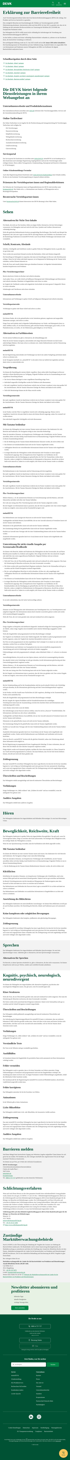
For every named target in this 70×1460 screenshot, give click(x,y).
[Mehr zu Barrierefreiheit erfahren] (13, 63)
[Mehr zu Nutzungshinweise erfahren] (56, 1428)
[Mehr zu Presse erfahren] (38, 1379)
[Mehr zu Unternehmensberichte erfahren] (42, 1390)
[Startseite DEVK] (7, 4)
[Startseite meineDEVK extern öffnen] (59, 4)
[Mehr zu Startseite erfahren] (31, 111)
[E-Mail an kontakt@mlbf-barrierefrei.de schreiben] (16, 1272)
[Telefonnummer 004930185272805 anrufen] (12, 1223)
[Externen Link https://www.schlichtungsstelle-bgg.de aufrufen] (15, 1225)
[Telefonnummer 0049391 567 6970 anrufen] (11, 1270)
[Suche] (23, 1364)
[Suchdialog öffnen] (53, 3)
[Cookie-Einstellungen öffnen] (14, 1428)
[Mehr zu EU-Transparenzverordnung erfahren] (25, 1431)
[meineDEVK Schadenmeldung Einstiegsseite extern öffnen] (42, 175)
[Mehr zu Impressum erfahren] (35, 1428)
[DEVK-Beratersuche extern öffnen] (8, 189)
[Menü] (65, 4)
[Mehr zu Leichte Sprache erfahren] (16, 1393)
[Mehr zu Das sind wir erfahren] (39, 1383)
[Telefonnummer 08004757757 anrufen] (10, 1178)
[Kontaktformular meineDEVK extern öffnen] (8, 1175)
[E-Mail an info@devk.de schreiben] (7, 1173)
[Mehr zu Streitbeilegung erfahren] (44, 1428)
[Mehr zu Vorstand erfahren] (38, 1386)
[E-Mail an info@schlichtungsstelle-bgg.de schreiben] (12, 1220)
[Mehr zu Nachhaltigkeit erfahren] (40, 1404)
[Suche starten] (53, 1364)
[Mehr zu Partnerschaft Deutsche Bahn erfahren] (44, 1401)
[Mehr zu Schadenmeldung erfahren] (16, 1379)
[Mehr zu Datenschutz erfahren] (26, 1428)
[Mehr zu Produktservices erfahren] (17, 1383)
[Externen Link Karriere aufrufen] (38, 1375)
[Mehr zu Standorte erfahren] (39, 1393)
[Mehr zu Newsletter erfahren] (19, 1308)
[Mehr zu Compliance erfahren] (38, 1431)
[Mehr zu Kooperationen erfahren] (40, 1397)
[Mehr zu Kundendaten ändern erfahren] (17, 1390)
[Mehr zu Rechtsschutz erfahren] (18, 1386)
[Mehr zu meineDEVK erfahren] (15, 1375)
